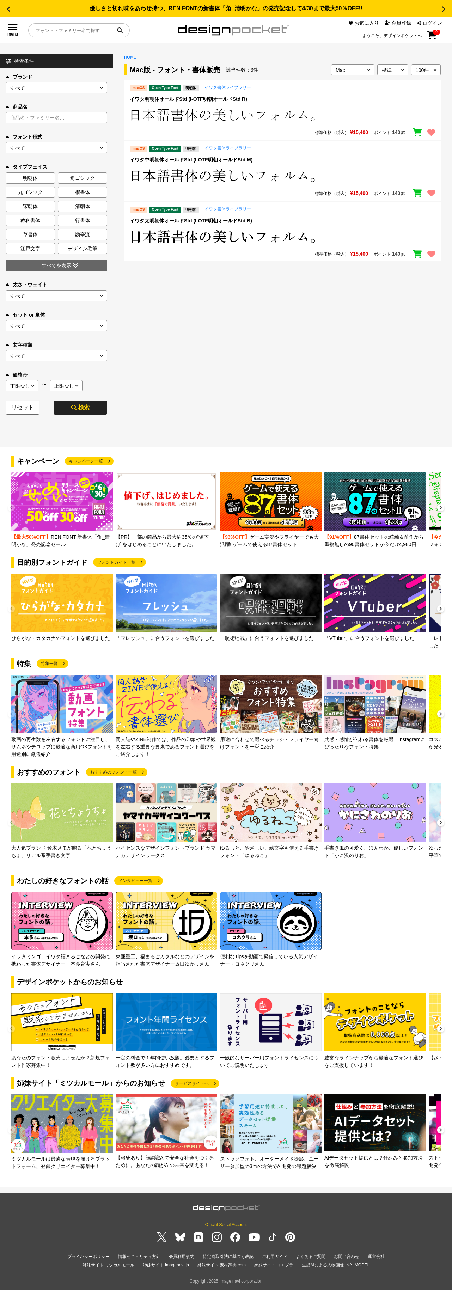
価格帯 (17, 375)
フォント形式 (24, 137)
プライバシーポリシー (88, 1256)
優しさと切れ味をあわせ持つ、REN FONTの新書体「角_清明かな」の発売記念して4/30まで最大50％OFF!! (226, 8)
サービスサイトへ (192, 1083)
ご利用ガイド (274, 1256)
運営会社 (376, 1256)
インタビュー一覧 (135, 880)
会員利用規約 (181, 1256)
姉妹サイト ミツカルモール (108, 1265)
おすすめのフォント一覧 (113, 772)
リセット (22, 407)
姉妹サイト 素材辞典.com (221, 1265)
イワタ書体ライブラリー (227, 87)
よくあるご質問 (310, 1256)
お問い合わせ (346, 1256)
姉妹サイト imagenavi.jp (166, 1265)
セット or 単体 (25, 315)
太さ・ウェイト (26, 284)
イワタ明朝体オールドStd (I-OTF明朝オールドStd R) (188, 99)
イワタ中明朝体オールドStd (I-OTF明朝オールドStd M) (191, 160)
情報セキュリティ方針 (139, 1256)
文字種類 (19, 345)
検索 (80, 407)
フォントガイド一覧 (116, 562)
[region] (282, 115)
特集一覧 (49, 663)
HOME (130, 57)
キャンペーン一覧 (86, 461)
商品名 (17, 107)
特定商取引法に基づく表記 (228, 1256)
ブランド (19, 77)
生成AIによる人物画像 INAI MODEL (335, 1265)
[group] (62, 510)
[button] (8, 9)
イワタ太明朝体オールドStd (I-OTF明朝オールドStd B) (191, 221)
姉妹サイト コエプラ (273, 1265)
